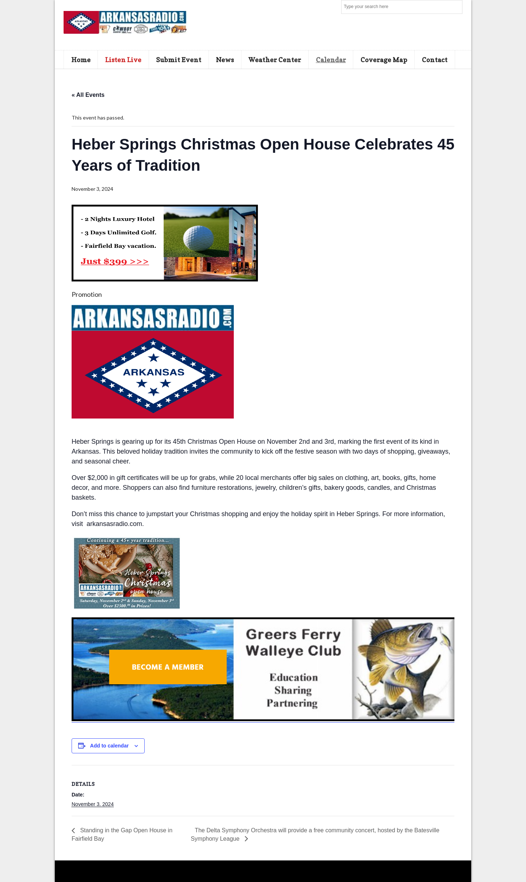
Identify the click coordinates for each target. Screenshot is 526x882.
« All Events (88, 95)
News (225, 60)
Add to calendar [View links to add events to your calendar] (109, 746)
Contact (434, 60)
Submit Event (178, 60)
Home (81, 60)
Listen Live (123, 60)
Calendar (331, 60)
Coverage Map (384, 60)
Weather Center (274, 60)
